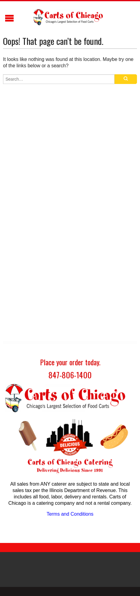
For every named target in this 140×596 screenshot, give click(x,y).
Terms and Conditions (70, 514)
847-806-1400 (70, 375)
